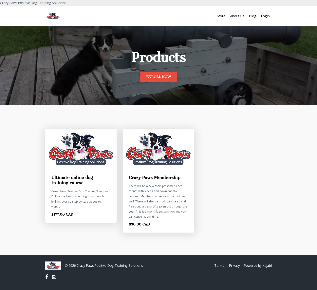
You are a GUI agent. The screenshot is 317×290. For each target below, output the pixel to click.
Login (265, 16)
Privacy (234, 265)
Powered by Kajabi (258, 265)
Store (221, 16)
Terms (219, 265)
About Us (237, 16)
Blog (252, 16)
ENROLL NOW (158, 77)
